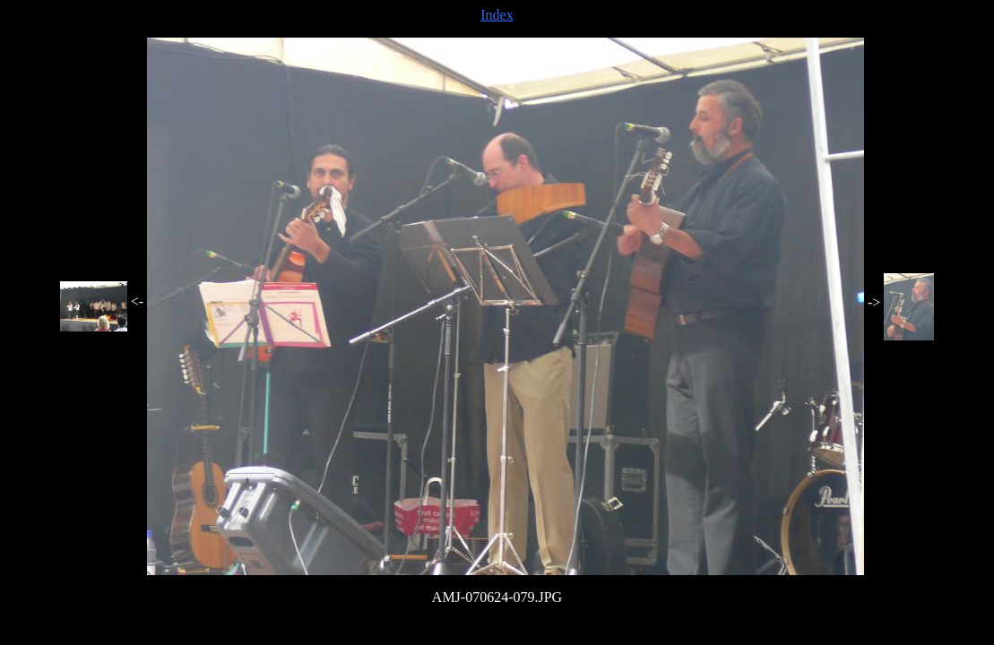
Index (496, 14)
